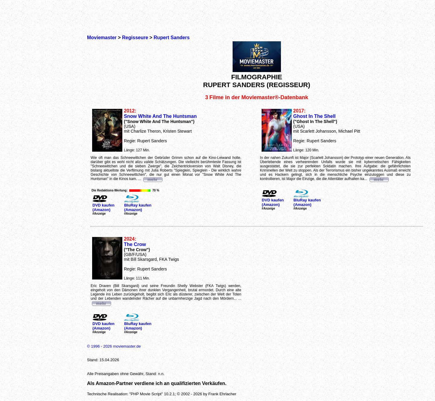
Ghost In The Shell (314, 116)
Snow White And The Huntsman (160, 116)
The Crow (135, 244)
